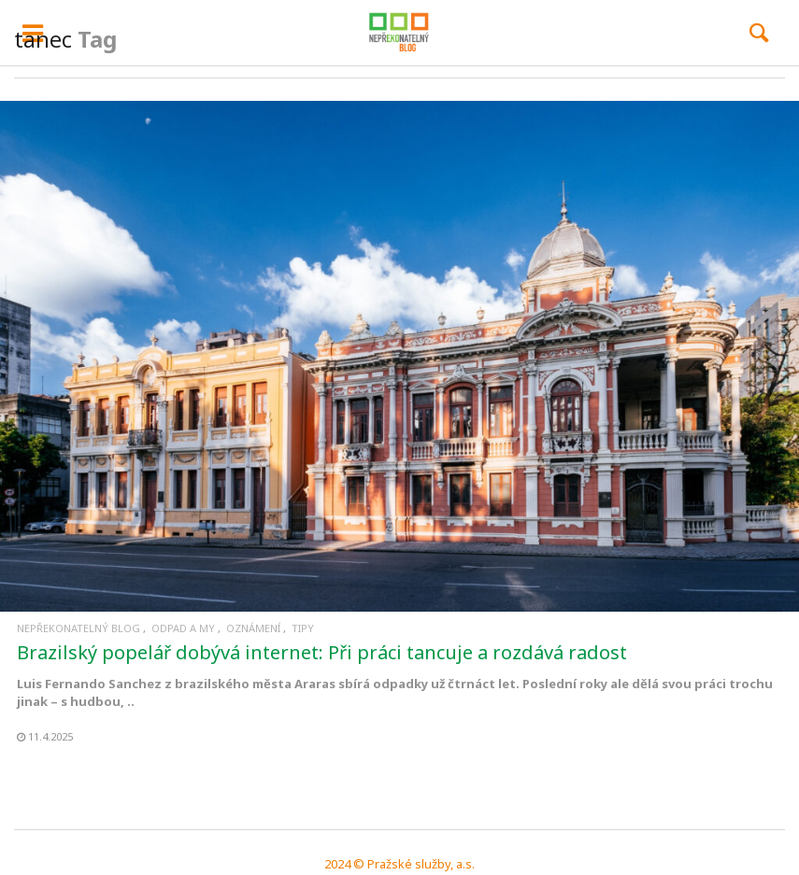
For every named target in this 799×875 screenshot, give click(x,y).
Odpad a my (183, 628)
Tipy (303, 628)
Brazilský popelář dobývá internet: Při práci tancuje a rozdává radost (322, 652)
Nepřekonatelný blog (78, 628)
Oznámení (253, 628)
